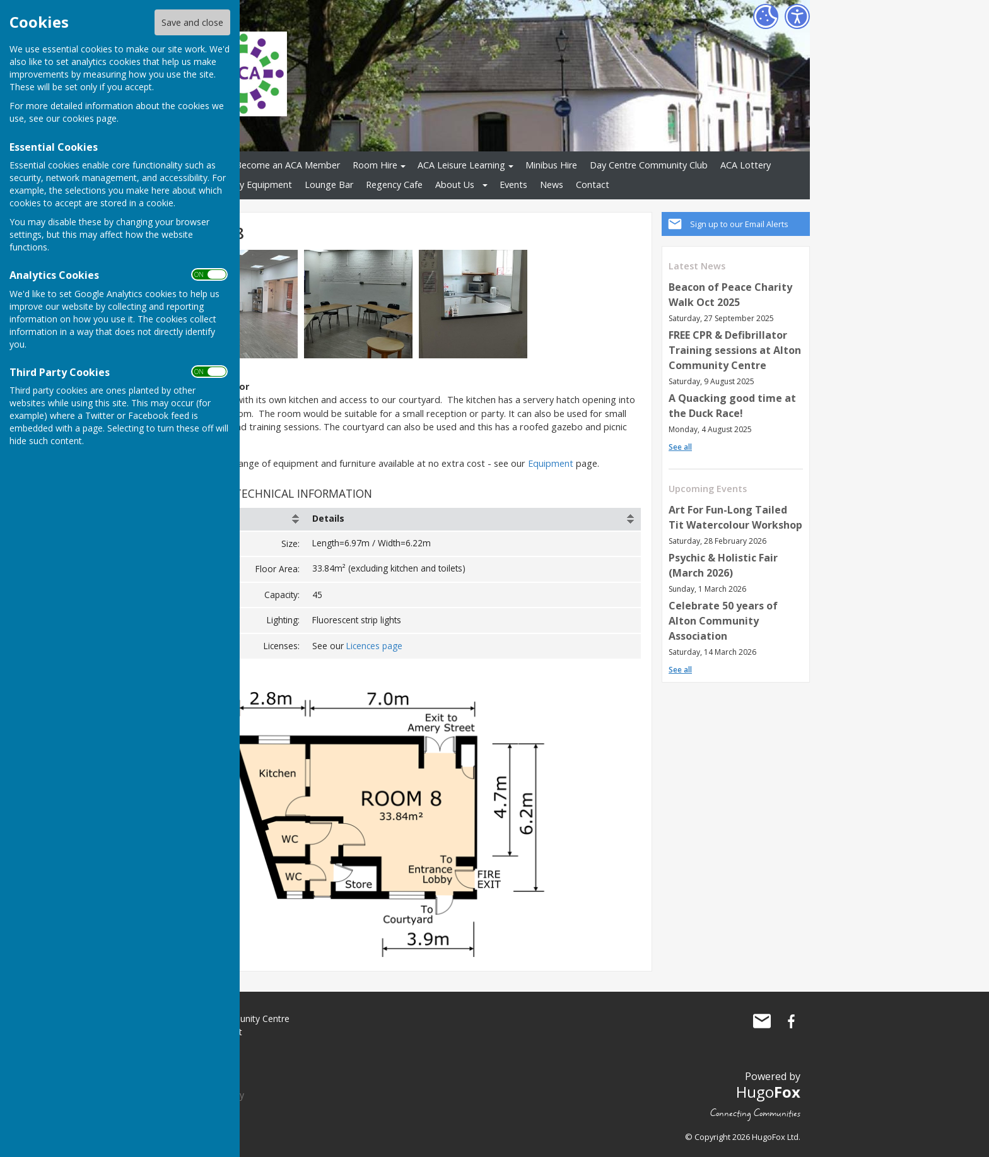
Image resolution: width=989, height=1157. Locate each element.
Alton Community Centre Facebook (790, 1020)
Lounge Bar (329, 185)
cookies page (89, 118)
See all (680, 447)
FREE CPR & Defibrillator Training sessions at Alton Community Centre (735, 350)
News (551, 185)
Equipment (550, 463)
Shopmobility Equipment (240, 185)
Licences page (374, 646)
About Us (454, 185)
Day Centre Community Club (649, 165)
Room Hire (375, 165)
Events (513, 185)
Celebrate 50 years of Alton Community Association (723, 621)
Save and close (192, 22)
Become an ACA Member (287, 165)
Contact (592, 185)
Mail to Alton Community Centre (761, 1020)
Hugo (768, 1091)
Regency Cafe (394, 185)
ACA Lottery (745, 165)
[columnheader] (248, 519)
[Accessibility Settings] (797, 16)
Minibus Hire (551, 165)
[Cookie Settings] (765, 16)
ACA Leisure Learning (461, 165)
